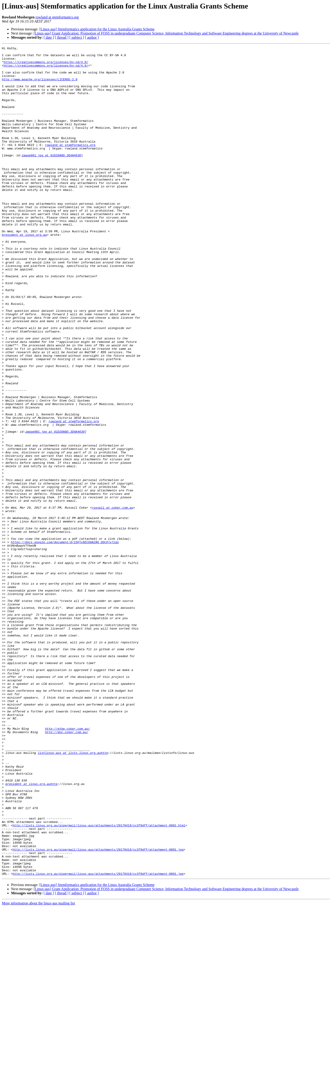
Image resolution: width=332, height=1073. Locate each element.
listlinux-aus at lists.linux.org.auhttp (73, 894)
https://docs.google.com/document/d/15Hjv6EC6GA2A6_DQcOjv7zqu (65, 641)
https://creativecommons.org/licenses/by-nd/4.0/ (46, 65)
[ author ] (92, 37)
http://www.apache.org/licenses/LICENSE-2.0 (39, 86)
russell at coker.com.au (112, 600)
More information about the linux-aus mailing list (38, 1069)
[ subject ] (76, 37)
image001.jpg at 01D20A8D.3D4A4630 (51, 177)
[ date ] (49, 37)
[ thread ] (61, 37)
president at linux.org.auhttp (32, 932)
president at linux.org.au (24, 273)
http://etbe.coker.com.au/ (67, 865)
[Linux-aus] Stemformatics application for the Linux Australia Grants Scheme (96, 29)
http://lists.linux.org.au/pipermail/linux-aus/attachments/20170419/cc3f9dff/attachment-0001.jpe (98, 1039)
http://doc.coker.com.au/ (66, 869)
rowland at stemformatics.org (57, 17)
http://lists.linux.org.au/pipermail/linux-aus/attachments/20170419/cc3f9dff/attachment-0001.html (99, 981)
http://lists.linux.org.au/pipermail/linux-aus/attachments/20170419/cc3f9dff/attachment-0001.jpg (98, 1010)
